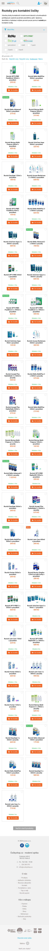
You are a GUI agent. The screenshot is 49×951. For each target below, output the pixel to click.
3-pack (21, 50)
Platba (24, 906)
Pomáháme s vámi (24, 888)
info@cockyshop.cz (25, 867)
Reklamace (23, 914)
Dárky (23, 909)
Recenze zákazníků (24, 883)
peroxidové (12, 45)
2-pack (10, 50)
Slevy (23, 911)
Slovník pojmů (23, 893)
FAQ (24, 919)
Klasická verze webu (24, 938)
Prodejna (23, 878)
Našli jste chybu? (24, 949)
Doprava (23, 904)
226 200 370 (24, 864)
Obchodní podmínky (23, 916)
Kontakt (23, 885)
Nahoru (24, 943)
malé (23, 45)
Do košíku (13, 90)
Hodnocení (33, 59)
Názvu (40, 59)
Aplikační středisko (23, 880)
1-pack (33, 45)
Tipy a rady (23, 890)
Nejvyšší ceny (24, 59)
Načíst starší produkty (24, 828)
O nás (24, 874)
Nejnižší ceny (13, 59)
